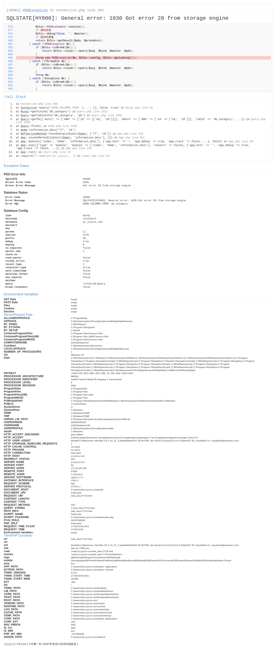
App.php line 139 (78, 148)
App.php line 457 (241, 141)
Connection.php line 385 (80, 10)
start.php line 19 (57, 152)
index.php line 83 (95, 156)
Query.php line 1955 (107, 115)
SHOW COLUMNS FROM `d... (69, 107)
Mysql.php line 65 (139, 107)
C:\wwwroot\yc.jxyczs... (53, 156)
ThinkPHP (10, 643)
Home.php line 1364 (62, 126)
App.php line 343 (130, 133)
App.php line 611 (132, 137)
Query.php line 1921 (92, 111)
